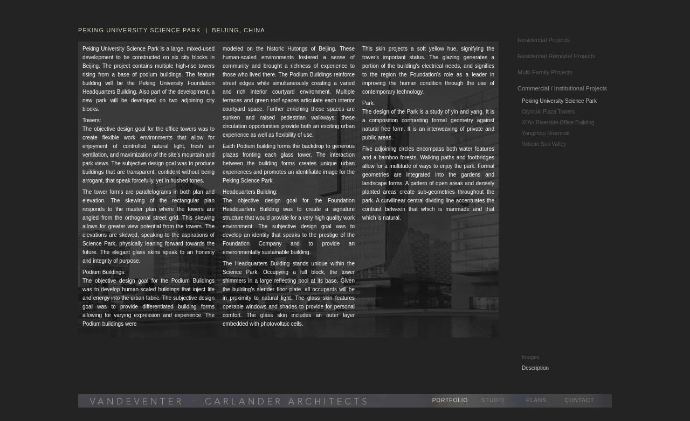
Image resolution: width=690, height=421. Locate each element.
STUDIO (493, 400)
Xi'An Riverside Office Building (558, 122)
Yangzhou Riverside (546, 133)
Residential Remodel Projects (556, 56)
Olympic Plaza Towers (548, 112)
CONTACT (580, 400)
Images (531, 357)
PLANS (536, 400)
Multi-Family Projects (545, 72)
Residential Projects (544, 40)
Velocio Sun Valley (544, 144)
